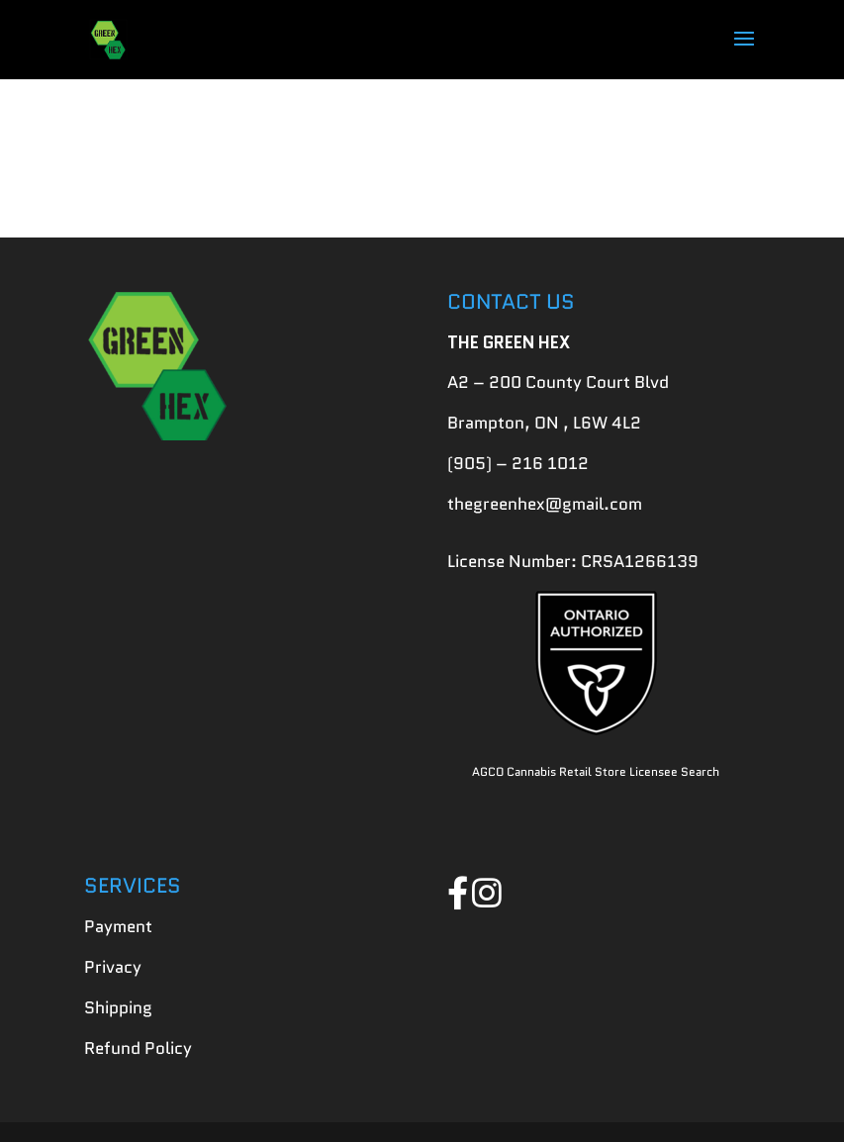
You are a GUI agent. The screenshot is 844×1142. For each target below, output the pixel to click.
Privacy (112, 967)
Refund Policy (138, 1048)
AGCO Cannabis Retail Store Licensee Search (595, 771)
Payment (118, 926)
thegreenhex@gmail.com (544, 504)
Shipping (118, 1007)
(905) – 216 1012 (518, 463)
